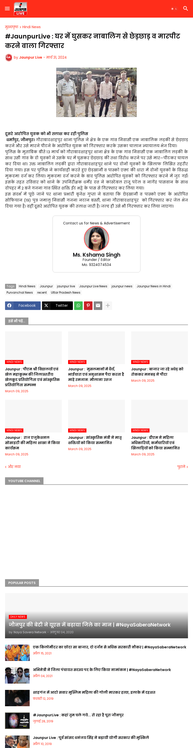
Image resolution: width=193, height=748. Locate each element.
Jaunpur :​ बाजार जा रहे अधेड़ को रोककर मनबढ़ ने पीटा (157, 372)
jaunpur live (66, 286)
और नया (14, 466)
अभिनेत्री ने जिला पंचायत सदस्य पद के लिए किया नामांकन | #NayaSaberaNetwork (102, 669)
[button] (7, 9)
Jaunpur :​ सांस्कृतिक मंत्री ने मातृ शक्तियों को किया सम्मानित (95, 440)
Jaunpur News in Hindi (154, 286)
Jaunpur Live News (93, 286)
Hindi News (31, 27)
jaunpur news (122, 286)
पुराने (181, 466)
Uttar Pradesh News (65, 292)
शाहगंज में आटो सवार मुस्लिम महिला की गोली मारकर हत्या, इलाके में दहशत (94, 692)
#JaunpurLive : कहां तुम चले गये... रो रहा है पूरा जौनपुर (78, 715)
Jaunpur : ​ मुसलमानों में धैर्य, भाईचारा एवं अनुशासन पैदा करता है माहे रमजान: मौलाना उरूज (96, 374)
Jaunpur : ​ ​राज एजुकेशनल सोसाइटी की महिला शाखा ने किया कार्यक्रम (32, 443)
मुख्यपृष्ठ (11, 27)
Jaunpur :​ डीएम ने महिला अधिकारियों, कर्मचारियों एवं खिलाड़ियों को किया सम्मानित (155, 443)
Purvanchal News (20, 292)
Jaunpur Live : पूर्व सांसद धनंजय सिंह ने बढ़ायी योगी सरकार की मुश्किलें (91, 737)
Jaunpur (46, 286)
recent (42, 292)
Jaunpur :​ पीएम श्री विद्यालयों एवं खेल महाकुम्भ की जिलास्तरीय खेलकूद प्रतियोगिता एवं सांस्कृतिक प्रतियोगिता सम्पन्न (32, 377)
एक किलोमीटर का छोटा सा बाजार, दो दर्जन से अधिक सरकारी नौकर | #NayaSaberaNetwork (109, 647)
